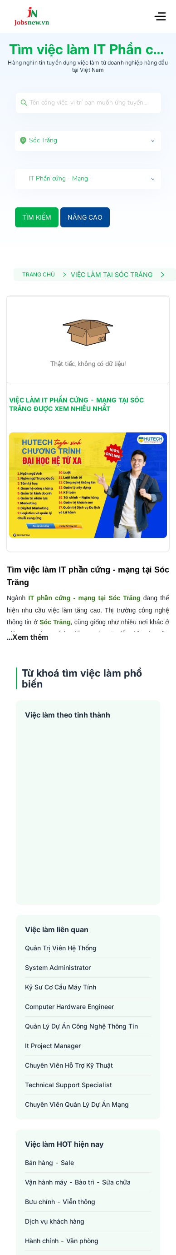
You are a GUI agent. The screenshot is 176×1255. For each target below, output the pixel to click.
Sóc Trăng (54, 622)
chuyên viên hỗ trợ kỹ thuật (69, 1065)
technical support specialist (68, 1085)
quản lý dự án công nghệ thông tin (81, 1026)
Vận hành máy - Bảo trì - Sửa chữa (78, 1182)
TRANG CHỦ (44, 274)
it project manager (53, 1045)
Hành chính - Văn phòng (61, 1241)
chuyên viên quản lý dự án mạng (77, 1104)
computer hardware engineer (69, 1006)
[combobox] (88, 141)
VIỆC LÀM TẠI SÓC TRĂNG (118, 274)
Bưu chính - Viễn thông (60, 1201)
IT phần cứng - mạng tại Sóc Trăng (85, 598)
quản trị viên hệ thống (61, 948)
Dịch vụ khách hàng (54, 1221)
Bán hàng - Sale (49, 1162)
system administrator (58, 967)
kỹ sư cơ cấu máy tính (60, 987)
